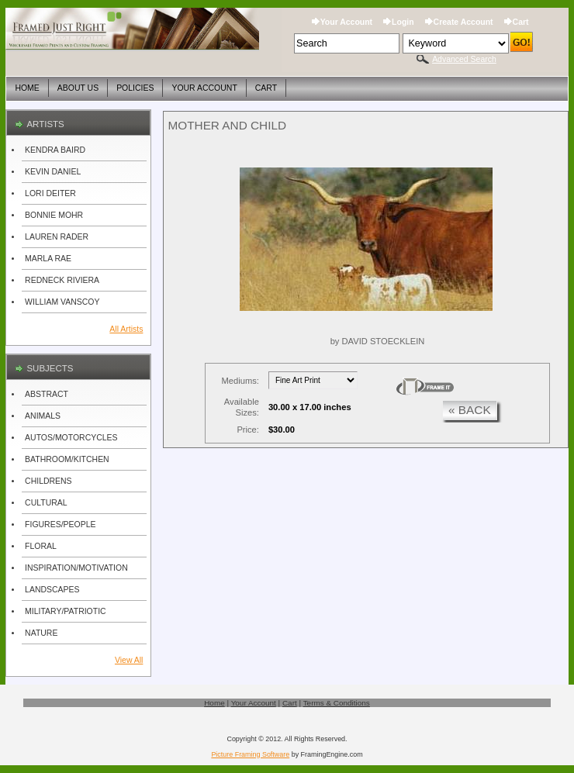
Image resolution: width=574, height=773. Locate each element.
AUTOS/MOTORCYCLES (71, 437)
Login (403, 22)
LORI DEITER (50, 193)
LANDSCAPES (52, 589)
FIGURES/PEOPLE (60, 524)
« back (469, 409)
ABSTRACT (46, 394)
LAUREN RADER (56, 237)
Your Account (346, 22)
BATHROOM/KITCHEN (67, 459)
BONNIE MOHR (54, 215)
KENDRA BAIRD (55, 150)
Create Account (463, 22)
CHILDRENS (48, 481)
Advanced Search (464, 59)
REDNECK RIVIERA (62, 280)
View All (129, 660)
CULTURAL (46, 503)
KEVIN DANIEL (53, 171)
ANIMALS (43, 416)
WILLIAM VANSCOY (62, 302)
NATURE (41, 633)
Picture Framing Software (250, 754)
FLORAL (41, 546)
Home (27, 88)
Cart (521, 22)
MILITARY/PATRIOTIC (65, 611)
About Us (78, 88)
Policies (135, 88)
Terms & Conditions (336, 703)
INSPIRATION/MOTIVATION (76, 568)
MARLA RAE (48, 258)
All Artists (126, 329)
